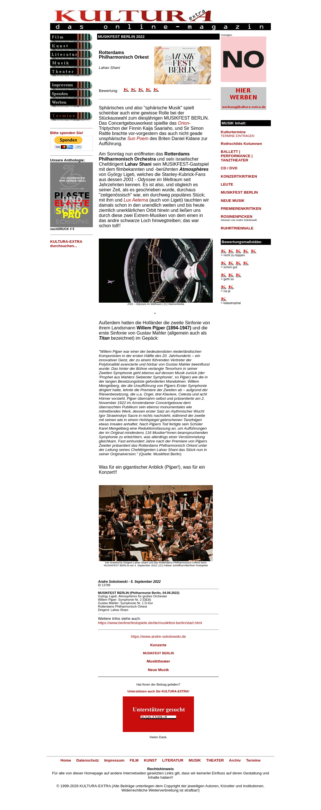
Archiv (235, 760)
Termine (253, 760)
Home (65, 760)
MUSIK (195, 760)
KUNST (150, 760)
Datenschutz (87, 760)
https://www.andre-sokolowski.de (158, 636)
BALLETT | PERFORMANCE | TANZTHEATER (237, 155)
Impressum (114, 760)
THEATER (215, 760)
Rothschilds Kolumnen (241, 144)
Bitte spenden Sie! (66, 133)
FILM (134, 760)
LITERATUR (172, 760)
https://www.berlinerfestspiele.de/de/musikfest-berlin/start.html (150, 623)
